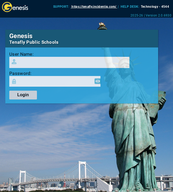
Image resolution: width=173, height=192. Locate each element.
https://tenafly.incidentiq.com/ (94, 7)
